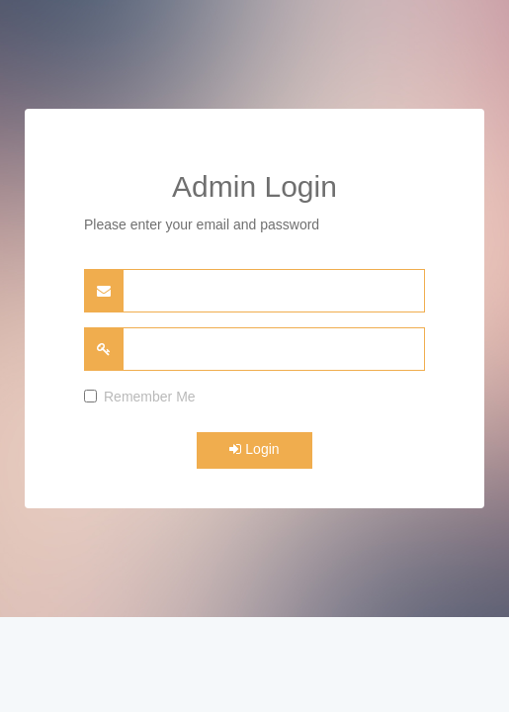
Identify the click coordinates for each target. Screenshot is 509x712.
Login (254, 449)
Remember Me (140, 396)
